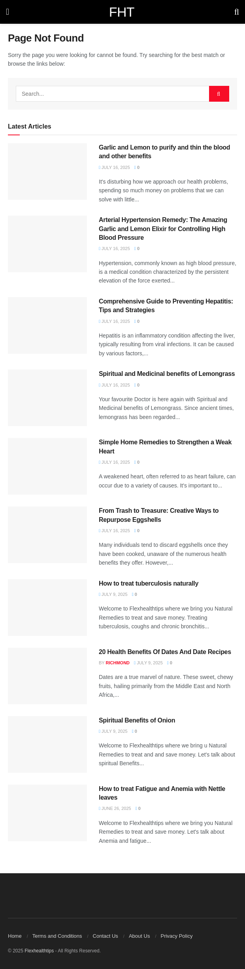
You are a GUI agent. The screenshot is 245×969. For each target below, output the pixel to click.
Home (15, 936)
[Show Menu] (7, 12)
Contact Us (105, 936)
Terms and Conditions (57, 936)
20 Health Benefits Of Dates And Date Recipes (165, 652)
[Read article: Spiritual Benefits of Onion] (47, 744)
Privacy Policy (176, 936)
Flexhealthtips (39, 951)
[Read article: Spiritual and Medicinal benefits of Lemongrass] (47, 398)
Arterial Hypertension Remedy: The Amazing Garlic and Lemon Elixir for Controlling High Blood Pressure (163, 228)
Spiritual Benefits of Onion (137, 720)
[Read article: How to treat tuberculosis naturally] (47, 607)
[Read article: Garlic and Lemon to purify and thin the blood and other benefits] (47, 171)
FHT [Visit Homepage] (121, 12)
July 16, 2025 (114, 167)
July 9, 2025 (113, 594)
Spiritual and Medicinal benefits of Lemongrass (167, 373)
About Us (139, 936)
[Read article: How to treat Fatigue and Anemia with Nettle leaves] (47, 813)
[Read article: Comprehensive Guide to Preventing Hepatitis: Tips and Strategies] (47, 325)
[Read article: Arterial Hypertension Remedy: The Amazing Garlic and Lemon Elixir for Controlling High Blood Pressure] (47, 244)
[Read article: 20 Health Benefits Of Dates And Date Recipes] (47, 676)
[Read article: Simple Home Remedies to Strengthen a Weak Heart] (47, 466)
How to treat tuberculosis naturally (148, 583)
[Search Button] (236, 12)
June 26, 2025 (115, 808)
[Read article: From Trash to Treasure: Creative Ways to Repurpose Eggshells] (47, 534)
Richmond (118, 662)
